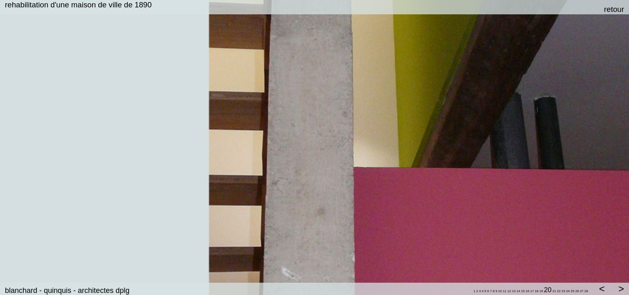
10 (500, 291)
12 (509, 291)
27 (582, 291)
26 (577, 291)
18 (537, 291)
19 (541, 291)
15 (523, 291)
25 (573, 291)
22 (559, 291)
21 (554, 291)
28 (586, 291)
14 (518, 291)
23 (563, 291)
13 (514, 291)
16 (527, 291)
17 (532, 291)
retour (614, 9)
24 (568, 291)
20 (548, 290)
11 (505, 291)
